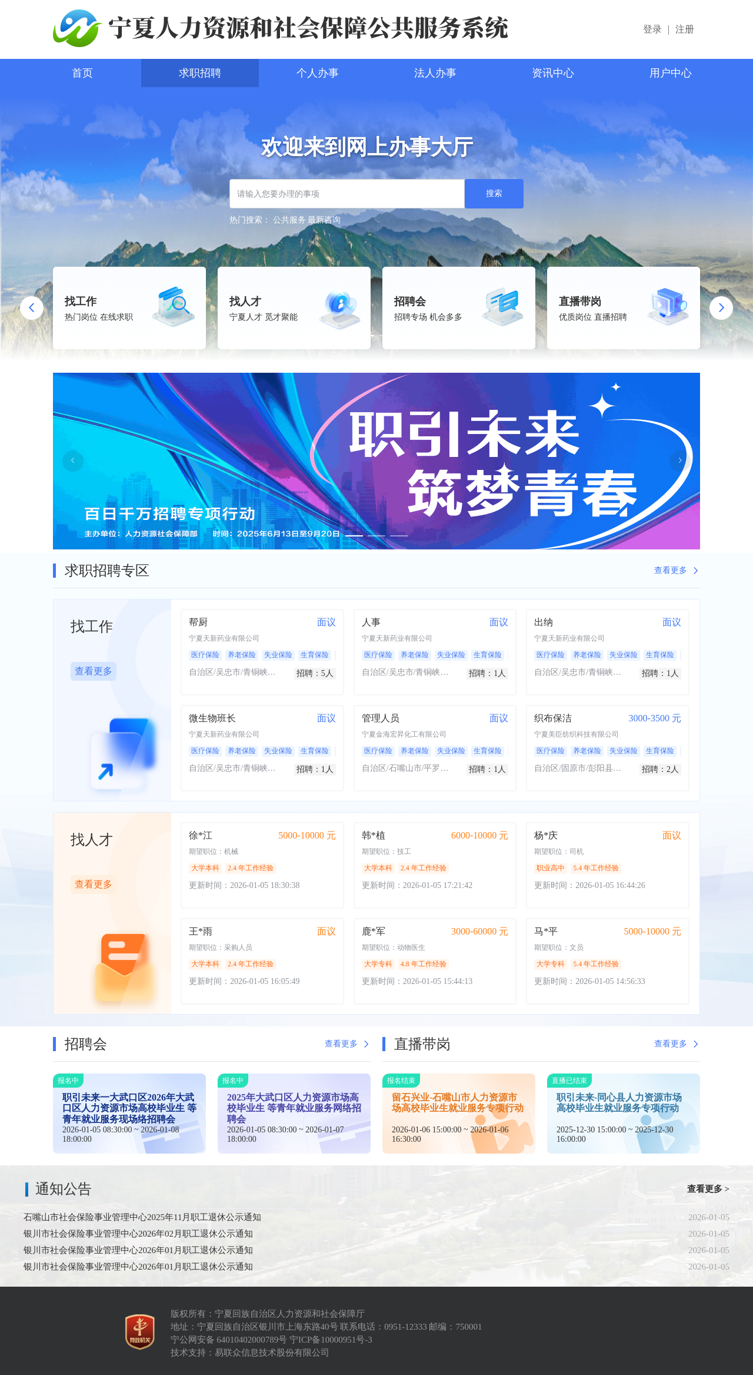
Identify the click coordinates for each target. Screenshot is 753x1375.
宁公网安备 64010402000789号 (230, 1339)
